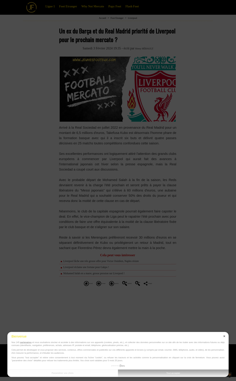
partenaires (26, 342)
